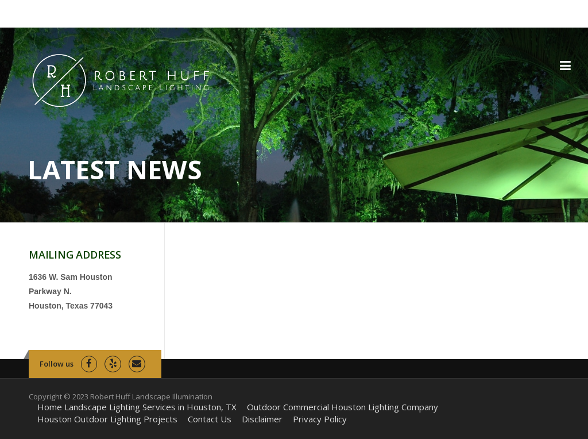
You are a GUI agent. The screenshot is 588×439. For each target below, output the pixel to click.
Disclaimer (262, 419)
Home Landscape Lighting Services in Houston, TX (137, 407)
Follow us (57, 364)
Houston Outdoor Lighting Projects (107, 419)
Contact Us (209, 419)
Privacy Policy (320, 419)
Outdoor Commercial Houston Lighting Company (342, 407)
